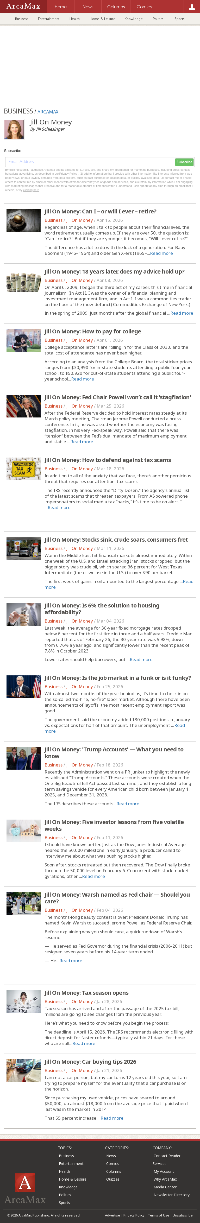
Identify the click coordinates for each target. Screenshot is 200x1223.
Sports (179, 18)
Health (75, 18)
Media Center (165, 1186)
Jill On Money (79, 220)
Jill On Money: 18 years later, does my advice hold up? (114, 271)
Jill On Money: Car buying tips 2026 (90, 1061)
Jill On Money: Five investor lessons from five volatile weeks (114, 825)
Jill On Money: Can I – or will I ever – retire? (100, 211)
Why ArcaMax (165, 1179)
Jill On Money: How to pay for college (93, 331)
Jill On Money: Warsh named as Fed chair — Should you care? (117, 897)
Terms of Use (158, 1215)
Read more (161, 253)
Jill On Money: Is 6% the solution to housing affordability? (102, 608)
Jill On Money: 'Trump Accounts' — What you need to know (114, 752)
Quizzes (113, 1179)
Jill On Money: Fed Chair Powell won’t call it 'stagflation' (118, 397)
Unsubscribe (183, 1215)
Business (21, 18)
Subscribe (184, 162)
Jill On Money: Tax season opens (86, 992)
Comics (112, 1163)
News (111, 1155)
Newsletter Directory (172, 1194)
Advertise (112, 1215)
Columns (113, 1171)
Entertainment (48, 18)
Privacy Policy (134, 1215)
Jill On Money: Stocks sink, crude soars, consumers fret (116, 539)
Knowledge (134, 18)
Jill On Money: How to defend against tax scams (108, 460)
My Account (164, 1171)
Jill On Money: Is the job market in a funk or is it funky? (118, 677)
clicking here (31, 190)
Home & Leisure (102, 18)
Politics (158, 18)
